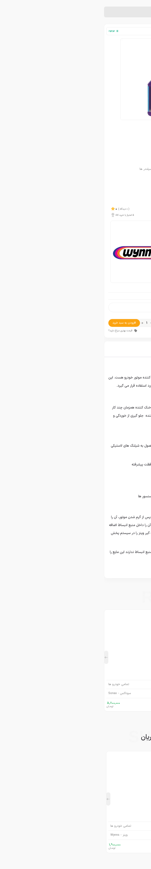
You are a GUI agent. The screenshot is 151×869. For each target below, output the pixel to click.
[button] (2, 657)
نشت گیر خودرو (124, 12)
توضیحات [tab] (137, 349)
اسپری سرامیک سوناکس (75, 667)
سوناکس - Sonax (15, 693)
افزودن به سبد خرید (20, 323)
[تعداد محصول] (42, 323)
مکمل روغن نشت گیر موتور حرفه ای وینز (75, 808)
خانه (139, 12)
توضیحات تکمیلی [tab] (109, 349)
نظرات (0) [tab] (82, 349)
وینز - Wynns (137, 128)
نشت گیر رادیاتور (101, 12)
